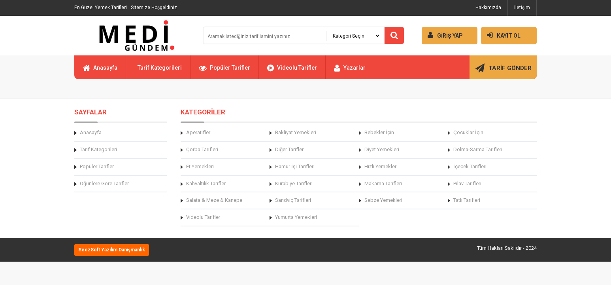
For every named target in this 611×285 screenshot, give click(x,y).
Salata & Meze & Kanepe (214, 200)
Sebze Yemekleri (383, 200)
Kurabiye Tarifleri (294, 183)
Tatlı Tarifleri (466, 200)
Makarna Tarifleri (383, 183)
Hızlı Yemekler (380, 166)
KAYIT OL (500, 35)
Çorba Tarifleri (202, 149)
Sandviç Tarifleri (293, 200)
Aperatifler (198, 132)
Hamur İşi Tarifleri (295, 166)
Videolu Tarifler (292, 71)
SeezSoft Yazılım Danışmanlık (111, 250)
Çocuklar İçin (468, 132)
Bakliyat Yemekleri (295, 132)
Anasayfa (100, 71)
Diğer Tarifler (289, 149)
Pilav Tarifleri (467, 183)
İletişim (522, 7)
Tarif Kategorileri (160, 68)
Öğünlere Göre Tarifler (104, 183)
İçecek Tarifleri (470, 166)
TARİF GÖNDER (503, 71)
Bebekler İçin (379, 132)
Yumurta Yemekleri (296, 217)
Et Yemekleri (200, 166)
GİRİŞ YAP (442, 35)
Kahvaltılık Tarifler (206, 183)
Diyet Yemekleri (381, 149)
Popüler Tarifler (224, 71)
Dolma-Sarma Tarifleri (477, 149)
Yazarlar (350, 71)
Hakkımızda (488, 7)
